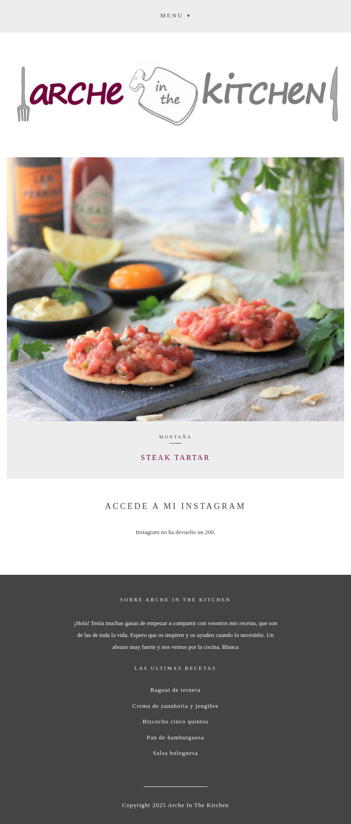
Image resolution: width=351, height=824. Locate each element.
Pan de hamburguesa (175, 737)
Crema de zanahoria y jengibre (175, 705)
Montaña (175, 436)
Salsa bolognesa (175, 752)
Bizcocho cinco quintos (175, 721)
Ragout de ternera (175, 689)
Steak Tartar (176, 457)
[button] (175, 15)
